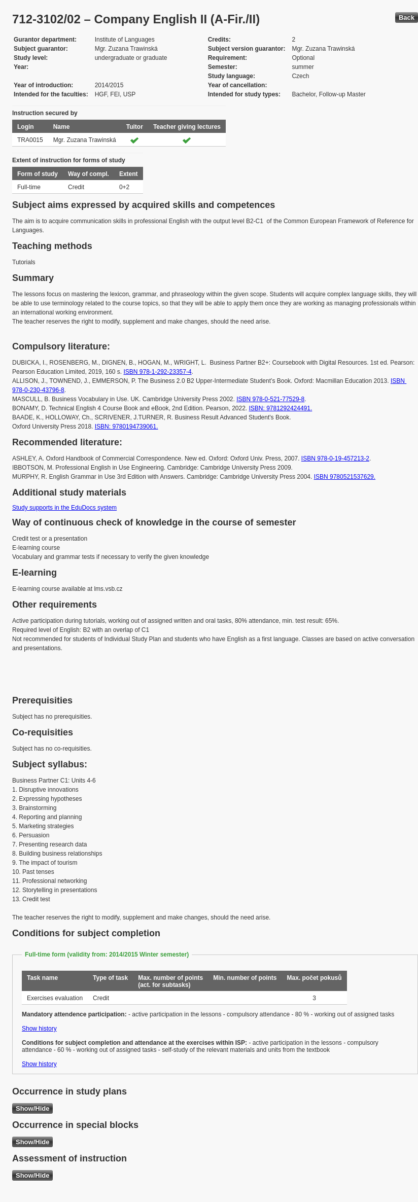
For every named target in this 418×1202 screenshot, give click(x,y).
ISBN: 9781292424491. (280, 408)
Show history (39, 1028)
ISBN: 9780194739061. (126, 426)
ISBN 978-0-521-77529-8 (270, 399)
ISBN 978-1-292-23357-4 (157, 371)
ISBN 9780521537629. (344, 476)
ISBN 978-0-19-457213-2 (335, 458)
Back (406, 17)
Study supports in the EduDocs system (64, 507)
